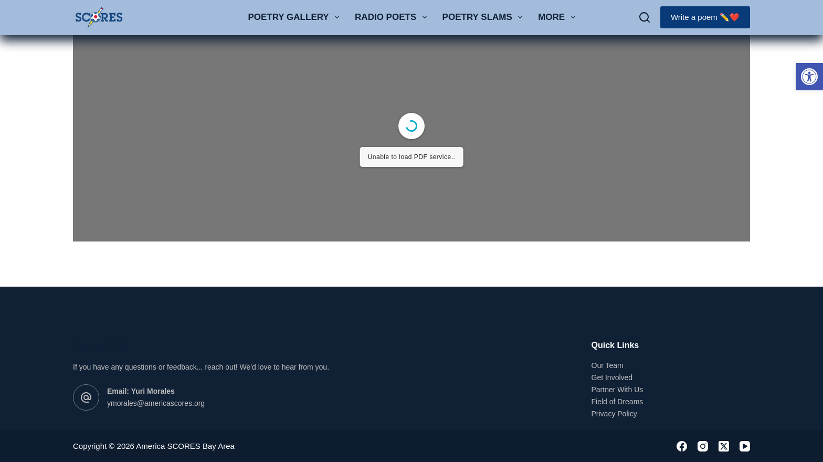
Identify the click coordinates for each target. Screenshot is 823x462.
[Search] (644, 17)
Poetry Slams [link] (484, 17)
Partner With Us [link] (617, 389)
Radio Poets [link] (393, 17)
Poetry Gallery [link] (295, 17)
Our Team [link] (608, 365)
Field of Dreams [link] (617, 401)
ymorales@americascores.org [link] (156, 403)
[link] (809, 76)
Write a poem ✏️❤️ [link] (705, 17)
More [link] (558, 17)
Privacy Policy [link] (614, 414)
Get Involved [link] (612, 377)
